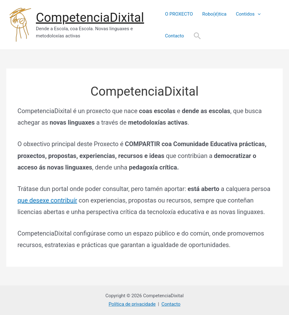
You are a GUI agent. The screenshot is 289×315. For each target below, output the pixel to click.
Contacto (174, 36)
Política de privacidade (132, 304)
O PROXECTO (179, 14)
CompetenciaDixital (90, 17)
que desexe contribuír (47, 200)
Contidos (248, 14)
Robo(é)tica (214, 14)
